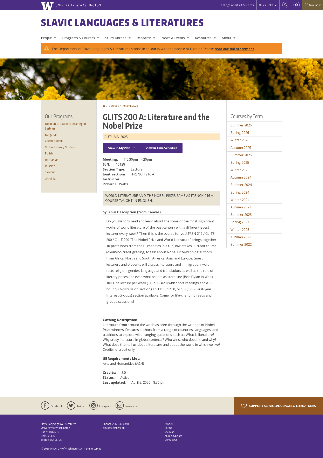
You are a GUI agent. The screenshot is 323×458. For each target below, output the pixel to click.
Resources (203, 38)
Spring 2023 (240, 222)
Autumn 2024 (241, 177)
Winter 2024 (240, 199)
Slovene (50, 172)
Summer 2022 (241, 244)
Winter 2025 (240, 170)
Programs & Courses (78, 38)
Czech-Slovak (54, 141)
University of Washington (64, 448)
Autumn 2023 (241, 207)
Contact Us (171, 440)
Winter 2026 (240, 140)
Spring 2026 (240, 132)
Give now (313, 5)
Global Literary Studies (60, 147)
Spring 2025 (240, 162)
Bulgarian (51, 135)
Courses (114, 105)
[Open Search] (296, 5)
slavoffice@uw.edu (114, 428)
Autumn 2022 (241, 237)
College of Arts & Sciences (237, 5)
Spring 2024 (240, 192)
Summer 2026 (241, 125)
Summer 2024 (241, 184)
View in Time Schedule (161, 148)
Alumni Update (173, 436)
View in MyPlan (121, 148)
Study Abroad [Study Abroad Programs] (115, 38)
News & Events (173, 38)
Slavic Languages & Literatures (122, 22)
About (227, 38)
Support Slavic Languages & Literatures (278, 406)
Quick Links (266, 5)
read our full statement (234, 49)
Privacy (169, 424)
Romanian (52, 160)
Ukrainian (51, 178)
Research (144, 38)
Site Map (169, 432)
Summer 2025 (241, 155)
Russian (50, 166)
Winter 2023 (240, 229)
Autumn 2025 (130, 105)
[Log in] (285, 5)
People (46, 38)
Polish (49, 153)
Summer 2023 (241, 214)
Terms (168, 428)
